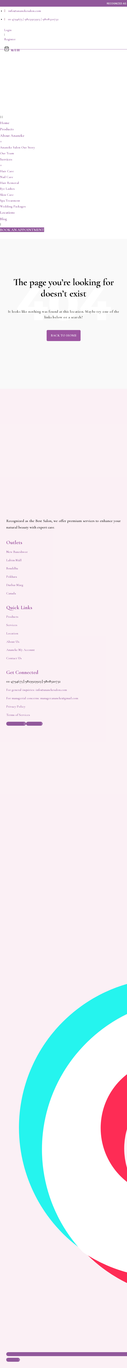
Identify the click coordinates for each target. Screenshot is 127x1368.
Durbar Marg (14, 585)
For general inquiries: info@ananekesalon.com (36, 690)
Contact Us (14, 658)
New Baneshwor (17, 552)
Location (12, 633)
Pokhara (11, 577)
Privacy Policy (15, 706)
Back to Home (63, 335)
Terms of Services (18, 715)
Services (11, 625)
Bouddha (12, 568)
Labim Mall (14, 560)
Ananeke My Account (20, 650)
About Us (12, 642)
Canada (11, 593)
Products (12, 617)
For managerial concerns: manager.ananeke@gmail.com (42, 698)
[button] (22, 229)
